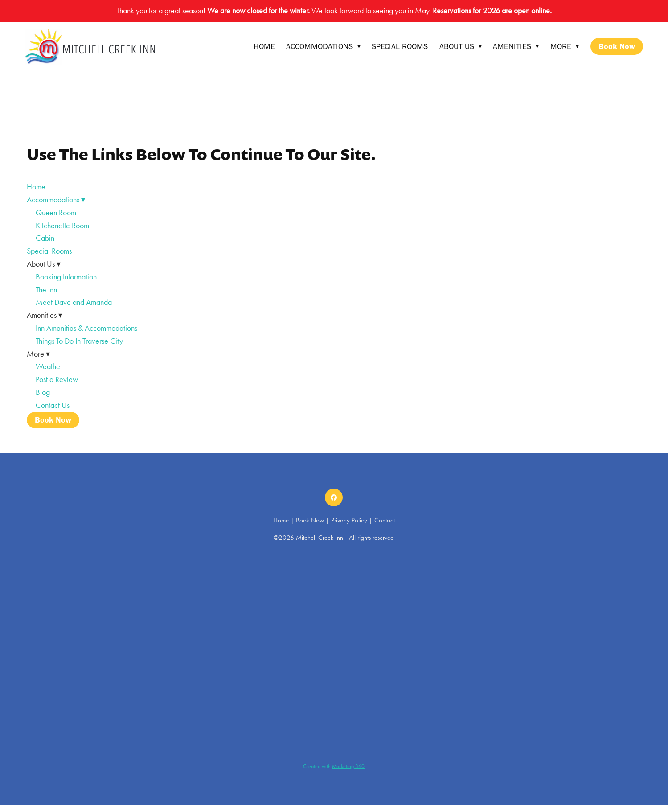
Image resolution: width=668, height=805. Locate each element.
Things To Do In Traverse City (79, 341)
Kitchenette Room (62, 225)
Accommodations (323, 46)
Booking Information (66, 277)
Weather (49, 366)
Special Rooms (400, 46)
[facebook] (334, 497)
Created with (334, 766)
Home (264, 46)
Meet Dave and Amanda (74, 302)
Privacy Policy (349, 520)
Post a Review (57, 379)
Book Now (616, 46)
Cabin (45, 238)
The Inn (46, 290)
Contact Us (53, 405)
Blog (43, 392)
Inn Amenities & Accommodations (86, 328)
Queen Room (56, 213)
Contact (384, 520)
